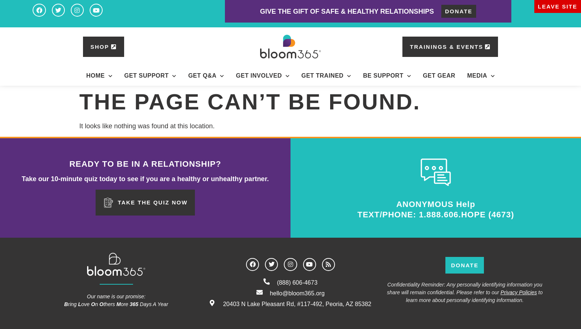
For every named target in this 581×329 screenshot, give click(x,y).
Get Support (150, 76)
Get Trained (326, 76)
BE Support (387, 76)
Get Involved (262, 76)
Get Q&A (206, 76)
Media (481, 76)
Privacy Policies (519, 292)
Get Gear (439, 75)
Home (99, 76)
